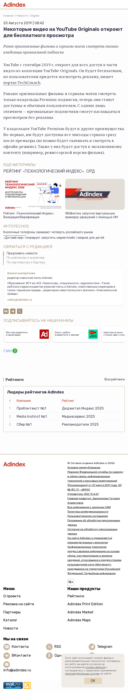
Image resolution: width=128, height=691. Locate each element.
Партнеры (12, 612)
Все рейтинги (115, 379)
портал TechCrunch (21, 82)
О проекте (12, 596)
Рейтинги (75, 596)
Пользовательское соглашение (87, 516)
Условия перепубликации (83, 467)
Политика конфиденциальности (87, 511)
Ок (93, 681)
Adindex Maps (79, 620)
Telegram (104, 646)
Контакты (20, 646)
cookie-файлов (95, 667)
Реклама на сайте (18, 604)
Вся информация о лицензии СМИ (89, 507)
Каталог (10, 620)
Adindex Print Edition (85, 604)
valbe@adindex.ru (19, 300)
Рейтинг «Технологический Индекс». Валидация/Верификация (29, 215)
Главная (8, 15)
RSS (57, 646)
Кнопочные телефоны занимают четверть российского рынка (48, 232)
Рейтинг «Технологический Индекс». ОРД (49, 172)
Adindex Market (80, 612)
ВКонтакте (21, 655)
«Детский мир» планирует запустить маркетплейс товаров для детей (53, 238)
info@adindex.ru (17, 670)
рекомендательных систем (82, 673)
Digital (35, 15)
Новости (22, 15)
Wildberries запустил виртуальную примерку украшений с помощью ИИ (91, 215)
